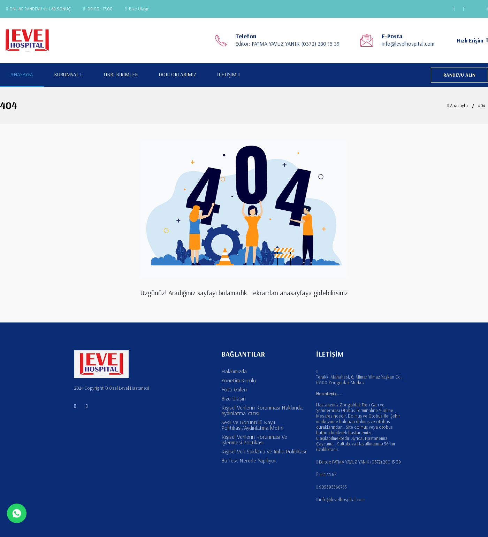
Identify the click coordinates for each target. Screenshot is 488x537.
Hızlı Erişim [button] (472, 40)
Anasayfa (457, 105)
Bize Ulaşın (137, 8)
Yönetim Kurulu (238, 380)
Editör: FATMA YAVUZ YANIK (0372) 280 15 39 (287, 43)
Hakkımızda (234, 371)
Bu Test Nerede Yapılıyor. (249, 460)
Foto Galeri (234, 389)
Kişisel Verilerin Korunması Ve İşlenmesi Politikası (254, 439)
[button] (483, 9)
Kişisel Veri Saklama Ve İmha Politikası (263, 451)
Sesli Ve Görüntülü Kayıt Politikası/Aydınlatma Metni (252, 424)
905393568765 (333, 487)
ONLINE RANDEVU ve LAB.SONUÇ (38, 8)
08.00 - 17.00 (98, 8)
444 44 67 (327, 474)
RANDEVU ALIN (459, 75)
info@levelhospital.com (408, 43)
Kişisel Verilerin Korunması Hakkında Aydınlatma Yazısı (262, 410)
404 (481, 105)
